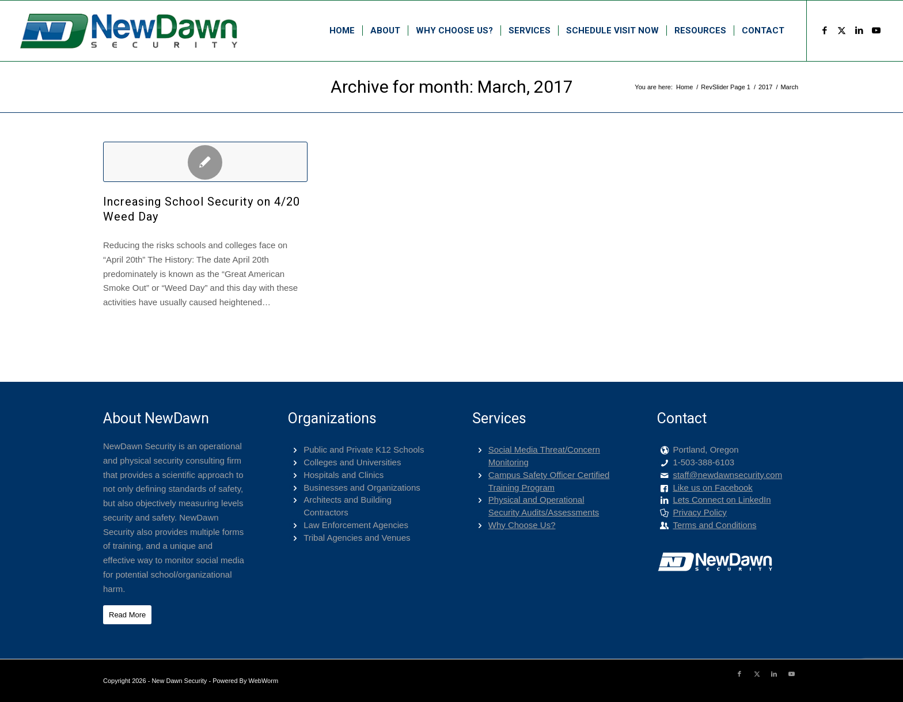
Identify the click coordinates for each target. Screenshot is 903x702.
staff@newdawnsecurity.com (727, 475)
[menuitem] (342, 31)
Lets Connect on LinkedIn (722, 499)
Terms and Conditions (714, 525)
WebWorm (264, 680)
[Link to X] (842, 30)
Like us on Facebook (712, 487)
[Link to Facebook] (824, 30)
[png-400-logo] (128, 31)
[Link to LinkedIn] (859, 30)
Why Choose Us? (522, 525)
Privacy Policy (699, 512)
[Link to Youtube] (876, 30)
